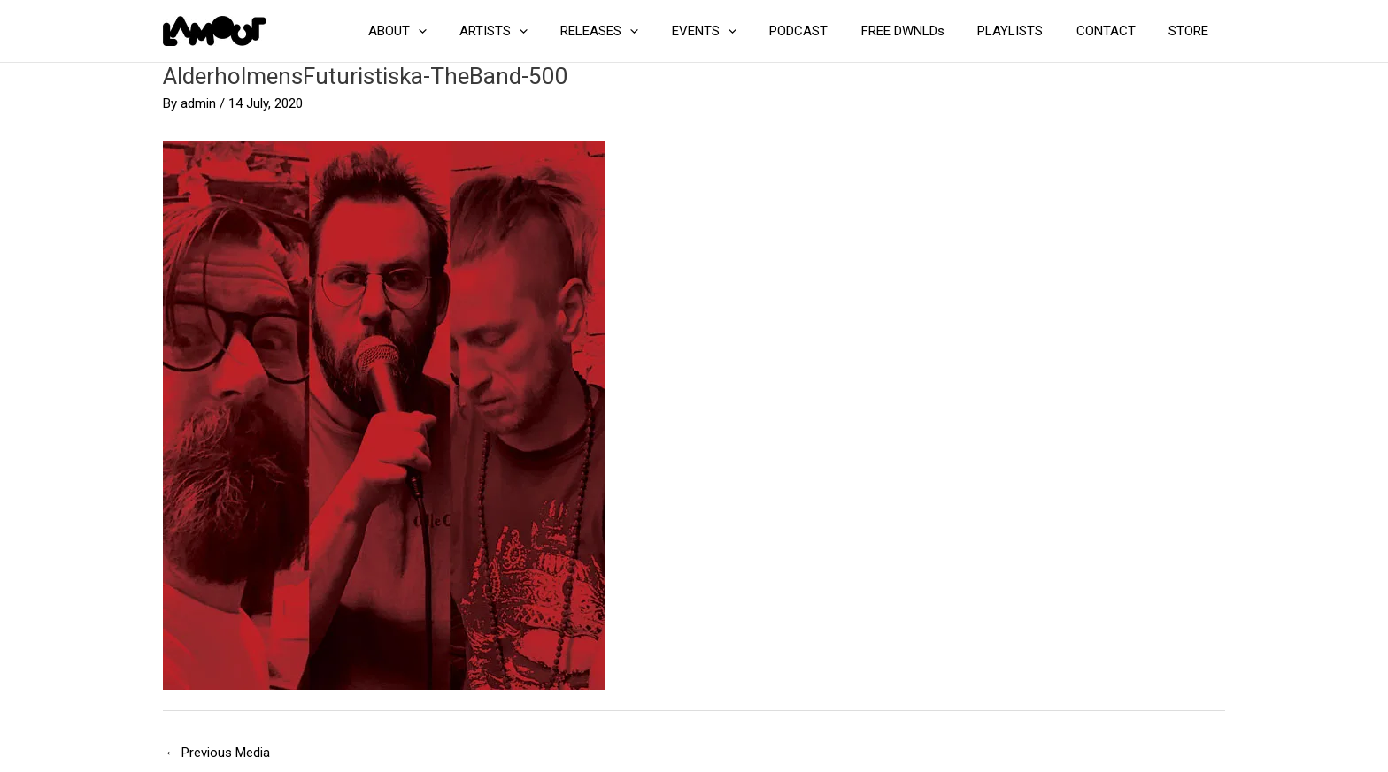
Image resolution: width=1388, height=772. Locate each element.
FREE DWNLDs (926, 31)
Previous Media (217, 753)
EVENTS (740, 31)
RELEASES (643, 31)
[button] (474, 31)
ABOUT (453, 31)
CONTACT (1115, 31)
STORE (1192, 31)
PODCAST (828, 31)
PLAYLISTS (1027, 31)
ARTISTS (543, 31)
